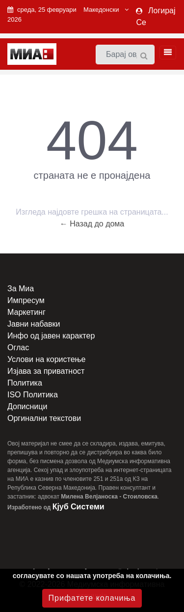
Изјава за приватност (45, 371)
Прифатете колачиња (92, 598)
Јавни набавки (33, 324)
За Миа (20, 288)
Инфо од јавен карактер (51, 336)
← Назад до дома (92, 224)
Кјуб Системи (79, 506)
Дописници (27, 406)
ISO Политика (32, 394)
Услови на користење (46, 359)
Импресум (26, 300)
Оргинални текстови (44, 418)
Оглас (18, 347)
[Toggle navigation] (165, 52)
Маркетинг (26, 312)
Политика (24, 383)
